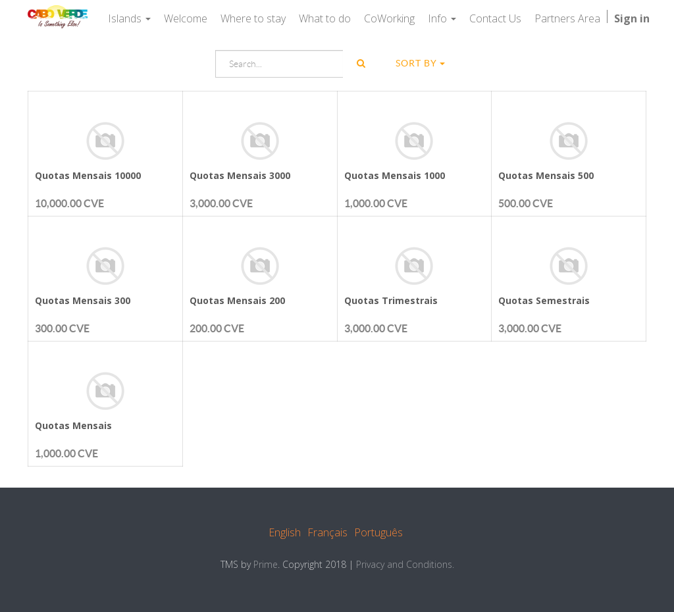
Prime (265, 564)
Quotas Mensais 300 (82, 300)
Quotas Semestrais (544, 300)
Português (378, 532)
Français (327, 532)
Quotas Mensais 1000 (394, 175)
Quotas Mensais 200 (237, 300)
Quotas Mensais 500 (546, 175)
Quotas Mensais (73, 425)
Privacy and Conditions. (405, 564)
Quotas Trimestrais (391, 300)
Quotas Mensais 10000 (88, 175)
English (285, 532)
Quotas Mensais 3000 (240, 175)
